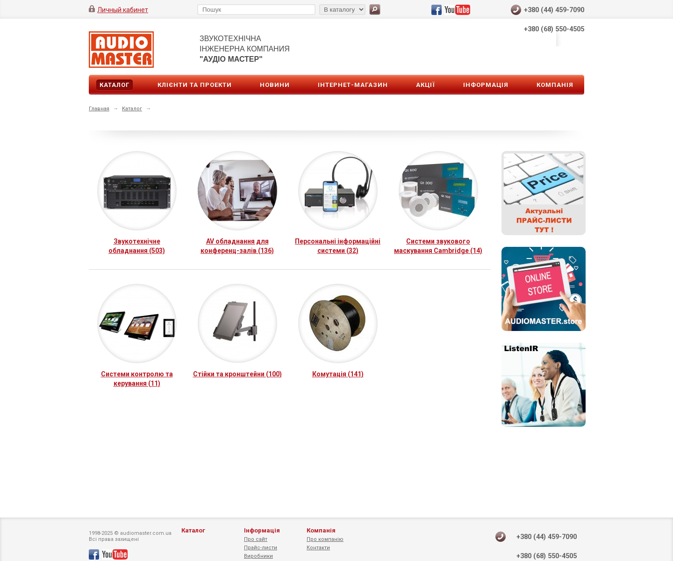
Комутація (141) (338, 374)
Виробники (258, 556)
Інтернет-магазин (353, 84)
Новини (275, 84)
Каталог (114, 84)
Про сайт (255, 539)
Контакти (318, 548)
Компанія (555, 84)
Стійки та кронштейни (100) (237, 374)
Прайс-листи (260, 548)
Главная (99, 109)
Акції (425, 84)
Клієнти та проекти (195, 84)
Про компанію (325, 539)
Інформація (485, 84)
